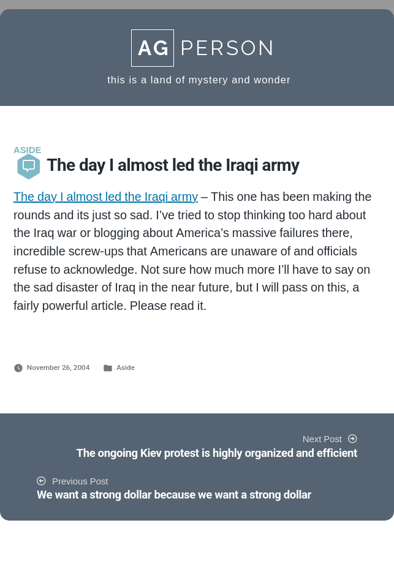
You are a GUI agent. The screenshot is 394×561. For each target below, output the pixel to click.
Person (203, 48)
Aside (125, 367)
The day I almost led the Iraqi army (105, 197)
